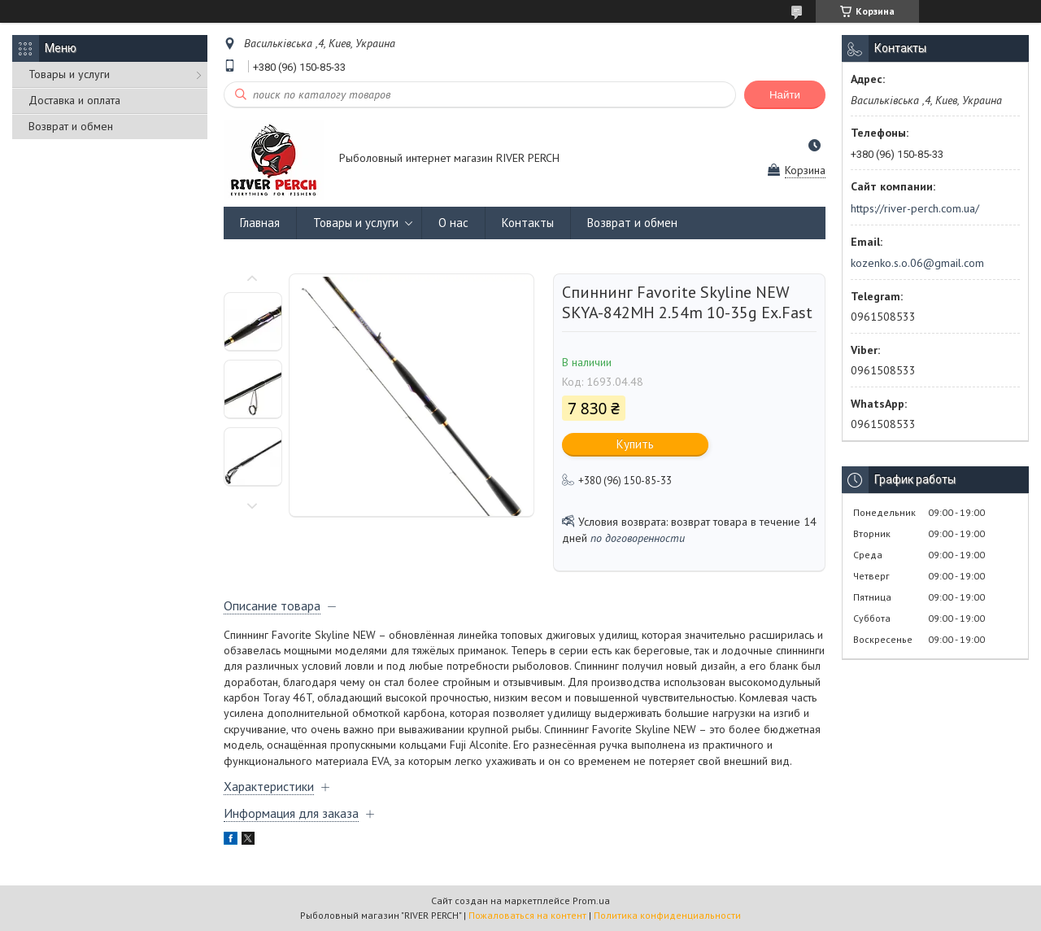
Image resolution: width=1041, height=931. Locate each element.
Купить (635, 444)
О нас (453, 222)
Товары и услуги (69, 74)
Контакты (528, 222)
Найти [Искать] (784, 95)
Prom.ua (591, 900)
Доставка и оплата (74, 100)
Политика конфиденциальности (667, 915)
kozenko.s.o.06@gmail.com (917, 263)
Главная (260, 222)
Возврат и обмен (70, 126)
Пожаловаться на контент (527, 915)
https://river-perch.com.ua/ (915, 208)
